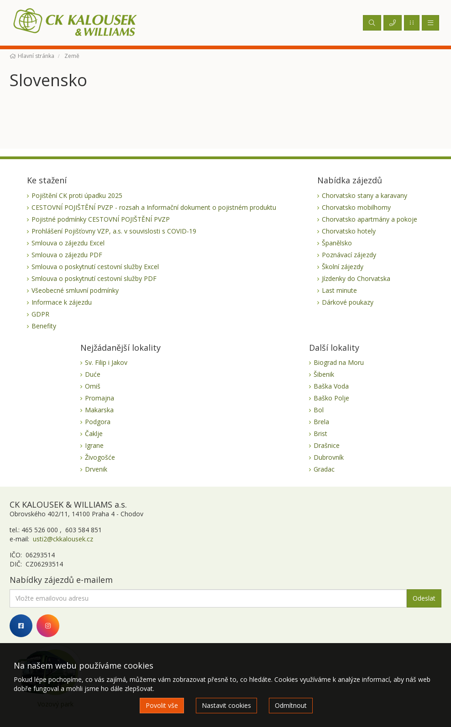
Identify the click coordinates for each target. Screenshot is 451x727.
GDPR (40, 314)
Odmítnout (291, 705)
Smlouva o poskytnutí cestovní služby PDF (94, 278)
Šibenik (324, 374)
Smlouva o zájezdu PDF (66, 254)
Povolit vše (162, 705)
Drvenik (96, 469)
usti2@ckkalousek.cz (62, 539)
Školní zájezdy (342, 266)
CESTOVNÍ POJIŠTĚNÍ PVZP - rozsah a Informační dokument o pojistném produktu (153, 207)
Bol (319, 409)
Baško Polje (331, 398)
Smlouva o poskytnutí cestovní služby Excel (95, 266)
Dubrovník (329, 457)
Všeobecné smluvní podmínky (75, 290)
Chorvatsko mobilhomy (356, 207)
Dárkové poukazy (347, 302)
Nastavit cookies (226, 705)
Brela (321, 421)
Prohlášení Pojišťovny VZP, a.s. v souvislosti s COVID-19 (113, 231)
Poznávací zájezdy (349, 254)
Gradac (324, 469)
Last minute (339, 290)
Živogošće (100, 457)
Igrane (94, 445)
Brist (320, 433)
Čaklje (94, 433)
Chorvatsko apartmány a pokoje (369, 219)
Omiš (92, 386)
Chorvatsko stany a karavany (364, 195)
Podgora (97, 421)
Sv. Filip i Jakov (106, 362)
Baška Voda (331, 386)
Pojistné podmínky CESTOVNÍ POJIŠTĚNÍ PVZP (100, 219)
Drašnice (327, 445)
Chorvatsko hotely (349, 231)
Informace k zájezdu (61, 302)
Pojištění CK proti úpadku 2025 (76, 195)
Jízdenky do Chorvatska (356, 278)
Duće (92, 374)
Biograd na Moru (339, 362)
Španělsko (337, 243)
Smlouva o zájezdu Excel (68, 243)
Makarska (99, 409)
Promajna (99, 398)
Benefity (43, 326)
